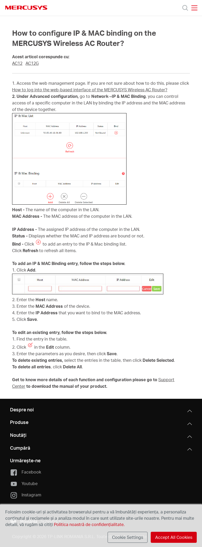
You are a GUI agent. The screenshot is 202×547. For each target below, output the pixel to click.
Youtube (23, 483)
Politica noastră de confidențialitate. (89, 524)
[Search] (185, 8)
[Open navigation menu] (194, 8)
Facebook (25, 472)
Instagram (25, 495)
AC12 (17, 63)
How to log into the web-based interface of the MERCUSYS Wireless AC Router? (89, 89)
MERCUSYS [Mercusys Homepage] (26, 8)
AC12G (32, 63)
